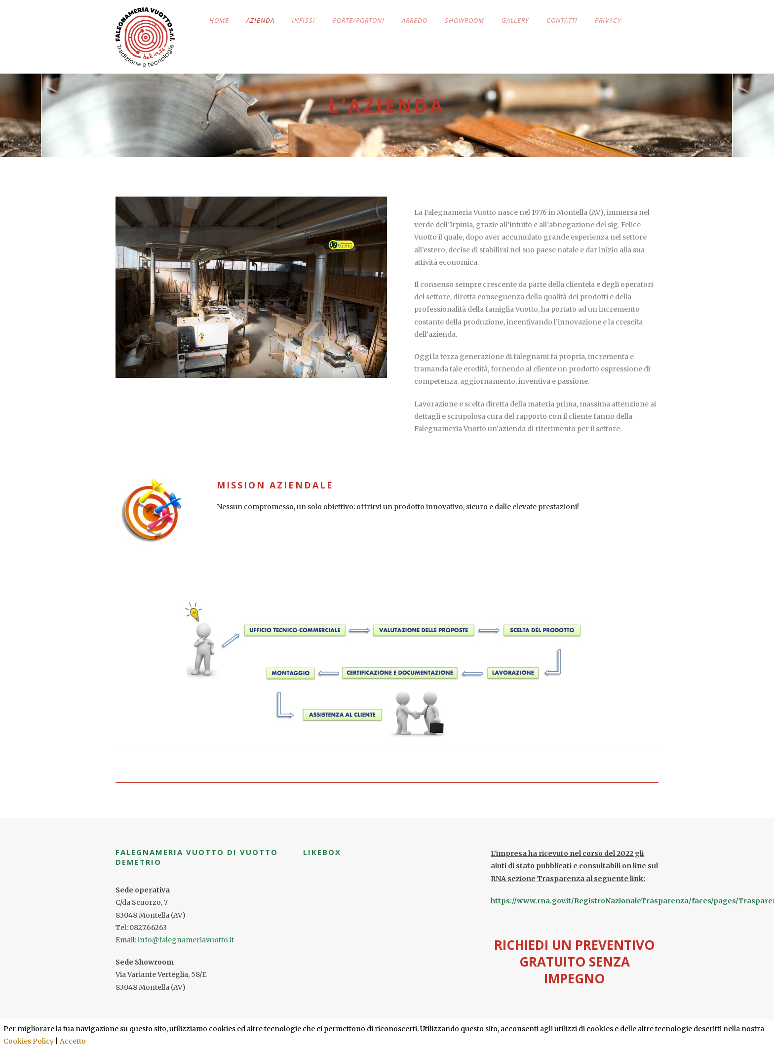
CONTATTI (562, 20)
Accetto (73, 1041)
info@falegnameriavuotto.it (186, 939)
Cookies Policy (28, 1041)
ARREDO (414, 20)
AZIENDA (260, 20)
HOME (219, 20)
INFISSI (303, 20)
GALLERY (515, 20)
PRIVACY (608, 20)
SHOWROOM (464, 20)
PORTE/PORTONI (359, 20)
